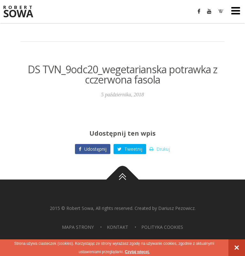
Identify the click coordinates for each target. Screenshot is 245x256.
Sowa (22, 12)
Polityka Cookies (162, 227)
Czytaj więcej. (137, 252)
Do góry (122, 179)
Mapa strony (78, 227)
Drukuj (159, 149)
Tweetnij (129, 149)
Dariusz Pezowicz (176, 208)
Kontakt (117, 227)
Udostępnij (93, 149)
